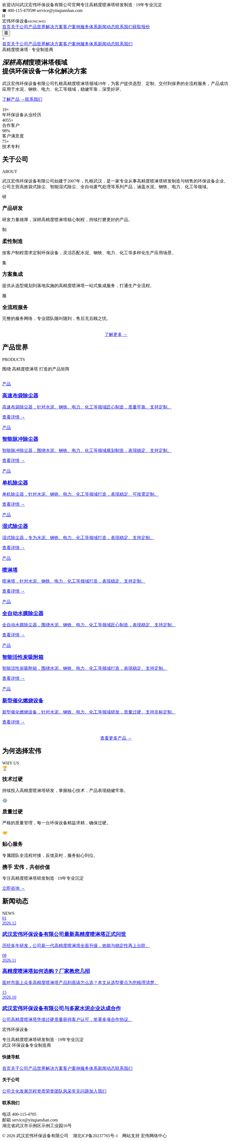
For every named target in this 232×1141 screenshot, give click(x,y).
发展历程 (28, 1091)
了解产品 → (13, 99)
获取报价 (141, 26)
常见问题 (80, 1091)
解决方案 (54, 26)
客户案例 (71, 26)
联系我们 (124, 26)
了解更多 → (116, 334)
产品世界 (37, 26)
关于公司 (19, 26)
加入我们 (97, 1091)
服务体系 (89, 26)
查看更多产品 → (116, 738)
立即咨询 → (13, 888)
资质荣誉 (45, 1091)
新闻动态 (106, 26)
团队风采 (63, 1091)
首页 (6, 26)
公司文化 (11, 1091)
